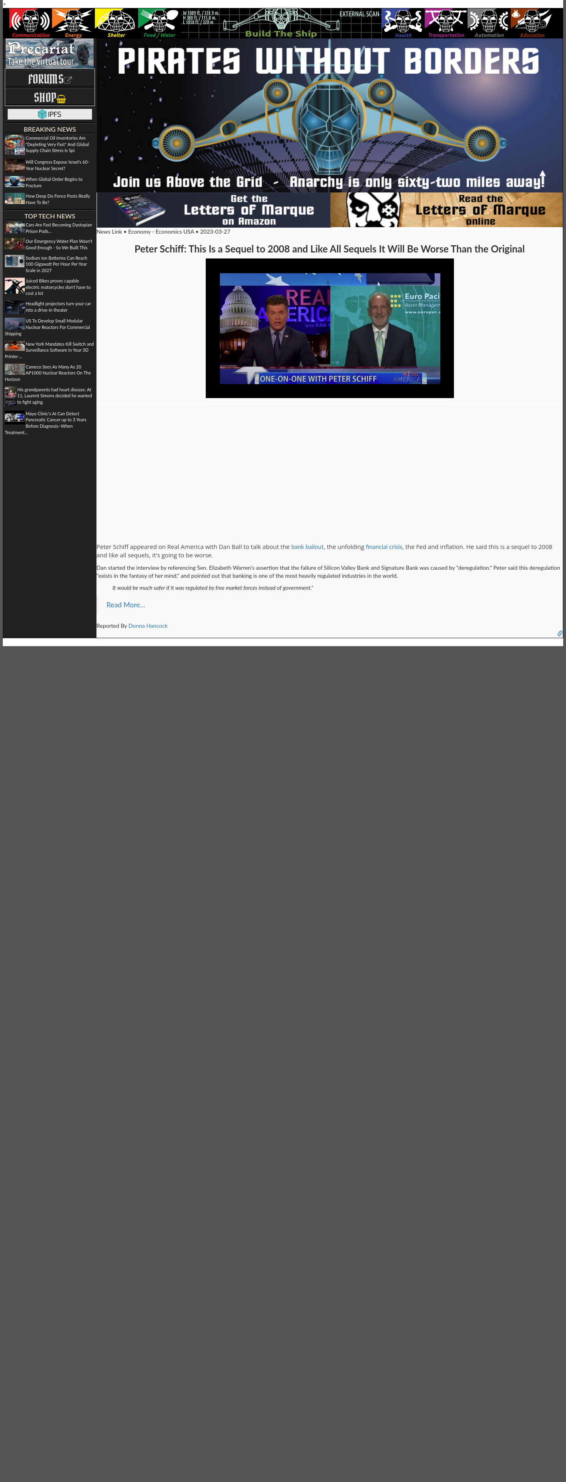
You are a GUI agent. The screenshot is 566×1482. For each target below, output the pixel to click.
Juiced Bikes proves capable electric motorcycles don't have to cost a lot (58, 287)
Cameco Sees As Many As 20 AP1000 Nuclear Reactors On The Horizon (48, 373)
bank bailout (307, 546)
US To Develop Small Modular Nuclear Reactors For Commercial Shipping (47, 327)
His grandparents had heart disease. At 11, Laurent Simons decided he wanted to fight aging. (54, 396)
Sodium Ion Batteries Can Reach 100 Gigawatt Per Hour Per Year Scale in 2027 (56, 264)
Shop (50, 97)
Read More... (125, 605)
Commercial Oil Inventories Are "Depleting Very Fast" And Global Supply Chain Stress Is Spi (57, 144)
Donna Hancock (148, 625)
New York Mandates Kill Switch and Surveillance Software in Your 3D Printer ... (49, 350)
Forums (50, 79)
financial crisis (384, 546)
